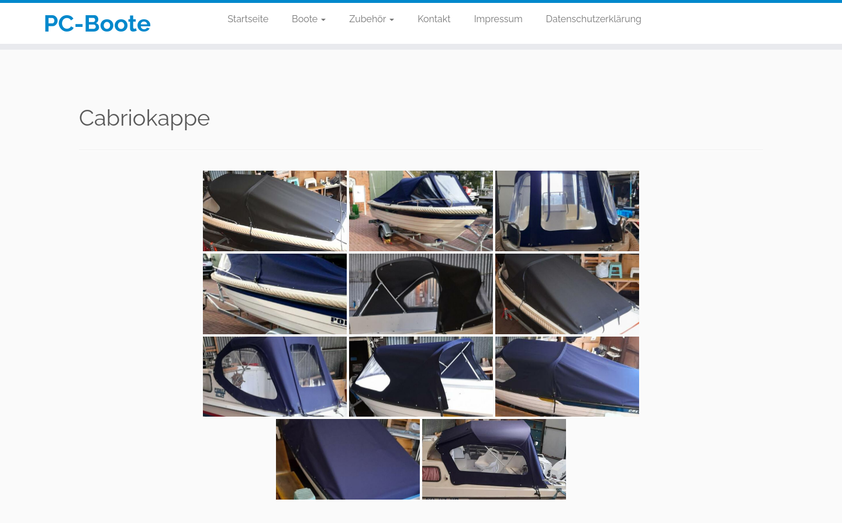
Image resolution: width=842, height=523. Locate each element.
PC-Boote (97, 23)
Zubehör (371, 19)
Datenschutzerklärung (593, 19)
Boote (309, 19)
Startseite (247, 19)
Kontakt (433, 19)
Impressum (498, 19)
